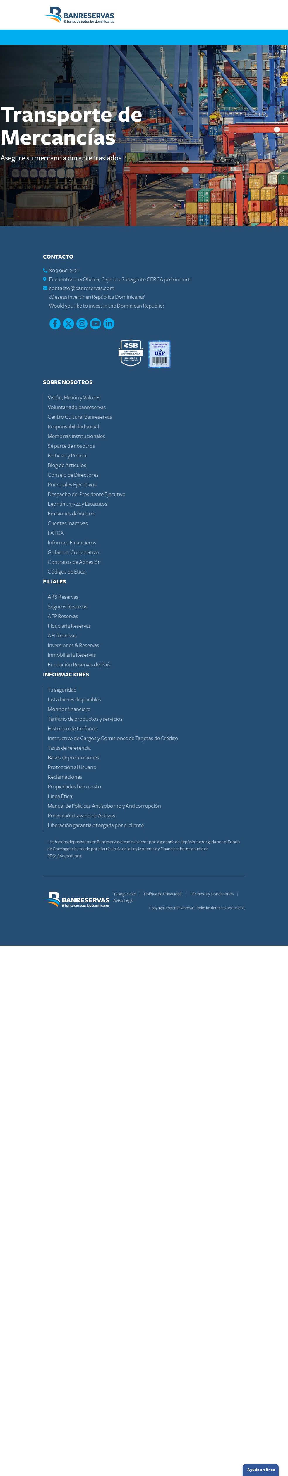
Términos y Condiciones (212, 1424)
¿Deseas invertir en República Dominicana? (97, 827)
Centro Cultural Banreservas (80, 947)
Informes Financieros (72, 1073)
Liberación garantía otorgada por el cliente (96, 1355)
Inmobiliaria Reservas (72, 1185)
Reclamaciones (65, 1307)
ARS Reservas (63, 1127)
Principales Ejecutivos (72, 1015)
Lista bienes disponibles (74, 1229)
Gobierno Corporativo (73, 1082)
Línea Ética (60, 1326)
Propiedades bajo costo (74, 1317)
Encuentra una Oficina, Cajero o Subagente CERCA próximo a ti (120, 809)
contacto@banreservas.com (81, 818)
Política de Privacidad (163, 1424)
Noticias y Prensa (67, 986)
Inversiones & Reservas (73, 1175)
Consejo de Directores (73, 1005)
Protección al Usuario (72, 1297)
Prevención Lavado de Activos (81, 1346)
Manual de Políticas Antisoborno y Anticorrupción (104, 1336)
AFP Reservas (63, 1146)
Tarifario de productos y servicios (85, 1249)
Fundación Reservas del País (79, 1195)
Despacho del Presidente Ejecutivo (87, 1024)
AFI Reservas (62, 1166)
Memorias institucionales (76, 966)
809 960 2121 (64, 801)
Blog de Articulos (67, 995)
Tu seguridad (62, 1220)
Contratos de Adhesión (74, 1092)
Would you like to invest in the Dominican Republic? (106, 836)
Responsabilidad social (73, 957)
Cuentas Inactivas (68, 1053)
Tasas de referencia (69, 1278)
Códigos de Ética (66, 1102)
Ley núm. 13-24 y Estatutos (77, 1034)
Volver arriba (223, 677)
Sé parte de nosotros (71, 976)
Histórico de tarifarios (73, 1259)
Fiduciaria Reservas (69, 1156)
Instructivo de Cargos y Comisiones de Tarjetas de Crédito (113, 1268)
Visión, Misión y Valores (74, 927)
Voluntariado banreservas (77, 937)
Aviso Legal (123, 1430)
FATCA (56, 1063)
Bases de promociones (73, 1288)
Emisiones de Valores (72, 1044)
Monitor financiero (69, 1239)
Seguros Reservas (68, 1137)
